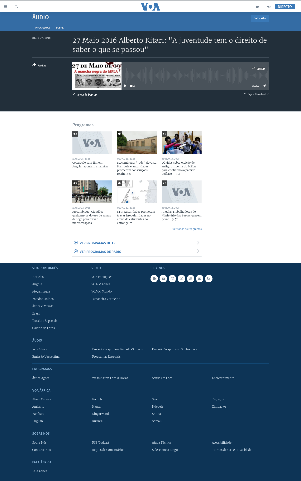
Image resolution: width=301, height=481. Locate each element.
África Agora (41, 378)
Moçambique (41, 291)
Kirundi (97, 421)
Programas (42, 27)
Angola (37, 284)
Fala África (39, 349)
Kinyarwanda (101, 414)
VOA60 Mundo (101, 291)
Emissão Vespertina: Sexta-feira (174, 349)
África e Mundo (43, 306)
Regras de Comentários (108, 450)
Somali (157, 421)
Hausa (96, 406)
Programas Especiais (106, 357)
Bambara (38, 414)
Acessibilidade (222, 442)
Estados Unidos (43, 299)
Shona (156, 414)
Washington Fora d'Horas (110, 378)
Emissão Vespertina (46, 357)
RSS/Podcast (100, 442)
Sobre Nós (39, 442)
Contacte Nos (41, 450)
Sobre (60, 27)
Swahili (157, 399)
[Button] (39, 66)
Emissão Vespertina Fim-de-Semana (117, 349)
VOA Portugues (101, 277)
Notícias (38, 277)
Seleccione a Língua (165, 450)
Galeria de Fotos (43, 328)
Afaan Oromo (41, 399)
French (97, 399)
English (37, 421)
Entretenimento (223, 378)
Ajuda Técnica (161, 442)
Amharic (38, 406)
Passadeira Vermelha (105, 299)
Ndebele (157, 406)
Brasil (36, 313)
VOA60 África (100, 284)
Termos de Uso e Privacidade (231, 450)
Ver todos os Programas (187, 229)
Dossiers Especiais (44, 321)
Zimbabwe (219, 406)
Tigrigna (218, 399)
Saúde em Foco (162, 378)
